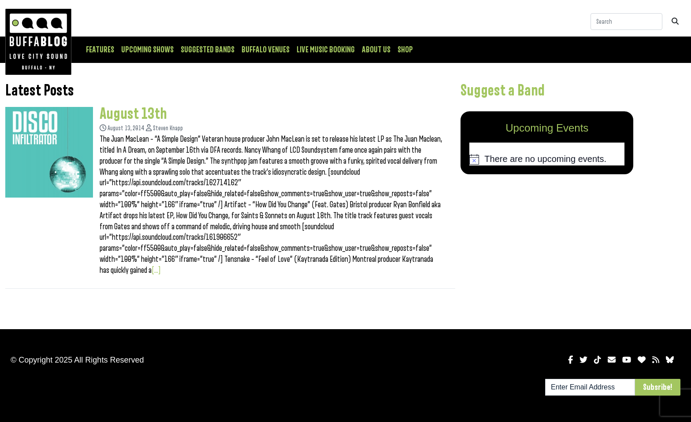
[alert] (546, 159)
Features (100, 49)
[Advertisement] (547, 250)
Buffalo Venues (265, 49)
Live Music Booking (326, 49)
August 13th (133, 114)
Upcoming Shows (147, 49)
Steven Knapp (168, 128)
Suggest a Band (503, 91)
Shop (405, 49)
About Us (376, 49)
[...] (156, 270)
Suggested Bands (207, 49)
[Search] (626, 21)
